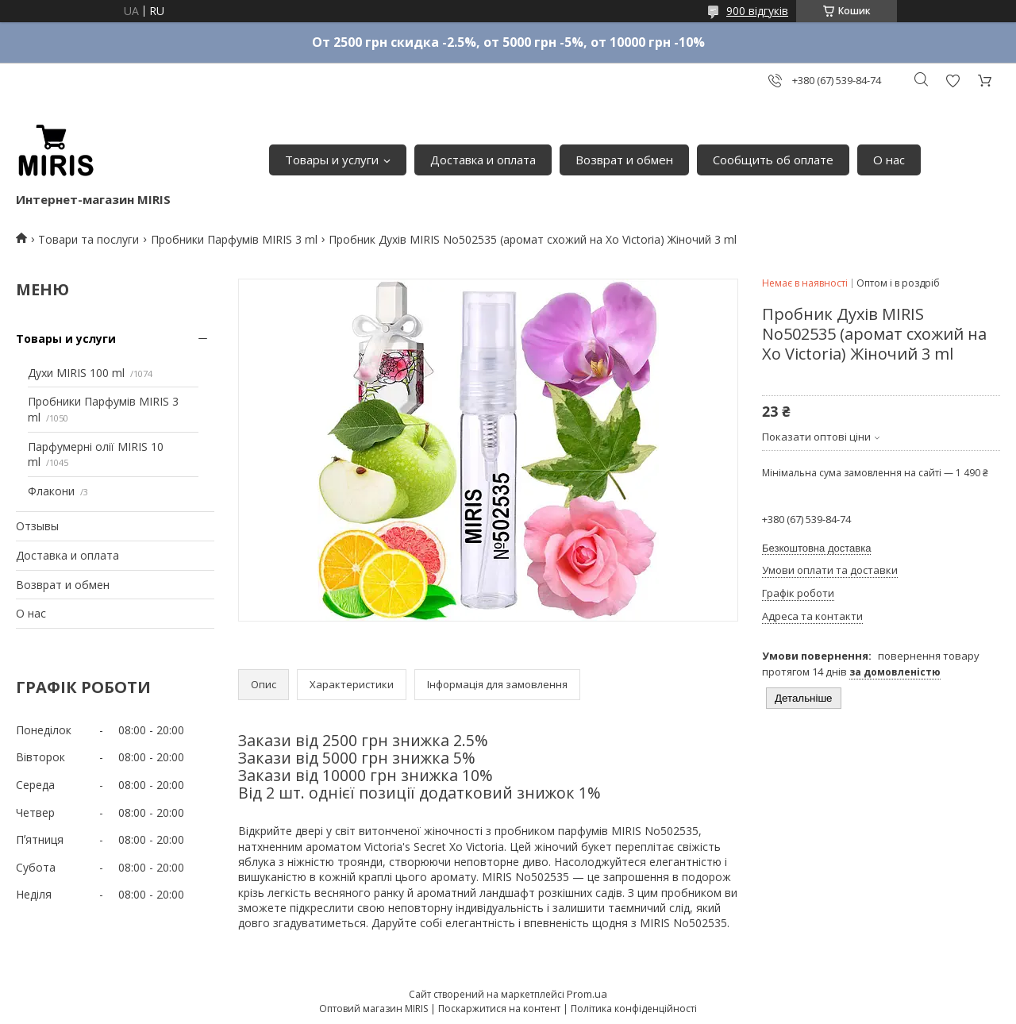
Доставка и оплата (483, 159)
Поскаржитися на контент (499, 1008)
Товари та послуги (88, 239)
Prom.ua (587, 994)
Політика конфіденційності (634, 1008)
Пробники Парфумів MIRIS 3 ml (234, 239)
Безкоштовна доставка (816, 548)
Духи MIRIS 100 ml (76, 372)
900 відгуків (757, 10)
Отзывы (37, 525)
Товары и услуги (332, 159)
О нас (889, 159)
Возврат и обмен (624, 159)
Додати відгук (952, 80)
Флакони (51, 491)
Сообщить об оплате (773, 159)
